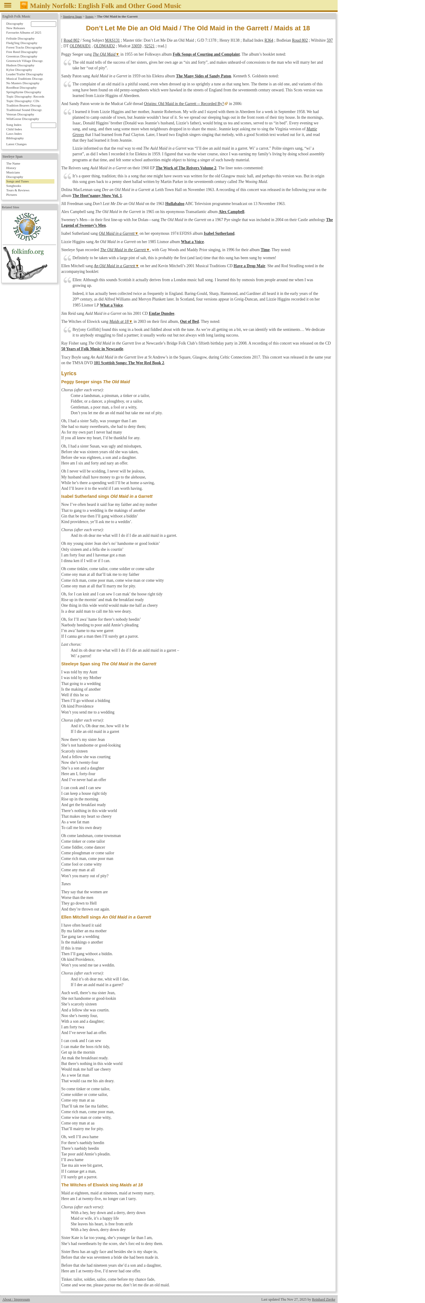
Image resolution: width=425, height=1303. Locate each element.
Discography (14, 23)
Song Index (13, 124)
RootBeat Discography (21, 87)
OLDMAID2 (104, 46)
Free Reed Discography (22, 52)
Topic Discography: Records (25, 96)
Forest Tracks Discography (24, 47)
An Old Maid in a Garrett (114, 266)
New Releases (15, 28)
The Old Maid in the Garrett (123, 250)
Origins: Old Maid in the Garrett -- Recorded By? (184, 103)
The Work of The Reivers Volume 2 (186, 168)
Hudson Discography (20, 65)
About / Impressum (16, 1299)
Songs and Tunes (17, 181)
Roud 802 (71, 40)
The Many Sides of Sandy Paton (203, 76)
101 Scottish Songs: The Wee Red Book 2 (129, 363)
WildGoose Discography (22, 119)
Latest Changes (16, 144)
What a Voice (192, 242)
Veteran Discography (20, 114)
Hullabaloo (174, 203)
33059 (136, 46)
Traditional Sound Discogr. (24, 110)
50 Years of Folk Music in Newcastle (92, 349)
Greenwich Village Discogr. (24, 60)
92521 (149, 46)
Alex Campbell (231, 211)
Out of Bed (189, 321)
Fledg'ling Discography (21, 43)
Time (265, 250)
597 (330, 40)
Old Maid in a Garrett (116, 233)
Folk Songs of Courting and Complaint (206, 54)
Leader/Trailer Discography (24, 74)
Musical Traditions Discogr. (24, 78)
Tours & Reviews (17, 190)
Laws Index (14, 133)
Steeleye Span (72, 16)
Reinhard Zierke (323, 1299)
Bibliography (15, 138)
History (11, 168)
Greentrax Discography (21, 56)
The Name (13, 163)
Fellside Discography (20, 38)
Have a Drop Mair (249, 266)
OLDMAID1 (80, 46)
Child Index (14, 129)
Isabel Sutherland (219, 233)
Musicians (13, 172)
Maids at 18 (119, 321)
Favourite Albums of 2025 (23, 32)
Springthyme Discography (23, 92)
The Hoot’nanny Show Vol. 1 (97, 195)
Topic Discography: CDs (22, 101)
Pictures (11, 194)
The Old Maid (104, 54)
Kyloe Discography (19, 69)
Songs (89, 16)
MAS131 (112, 40)
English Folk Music (16, 16)
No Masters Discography (23, 83)
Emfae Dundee (161, 313)
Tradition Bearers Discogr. (24, 105)
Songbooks (13, 185)
